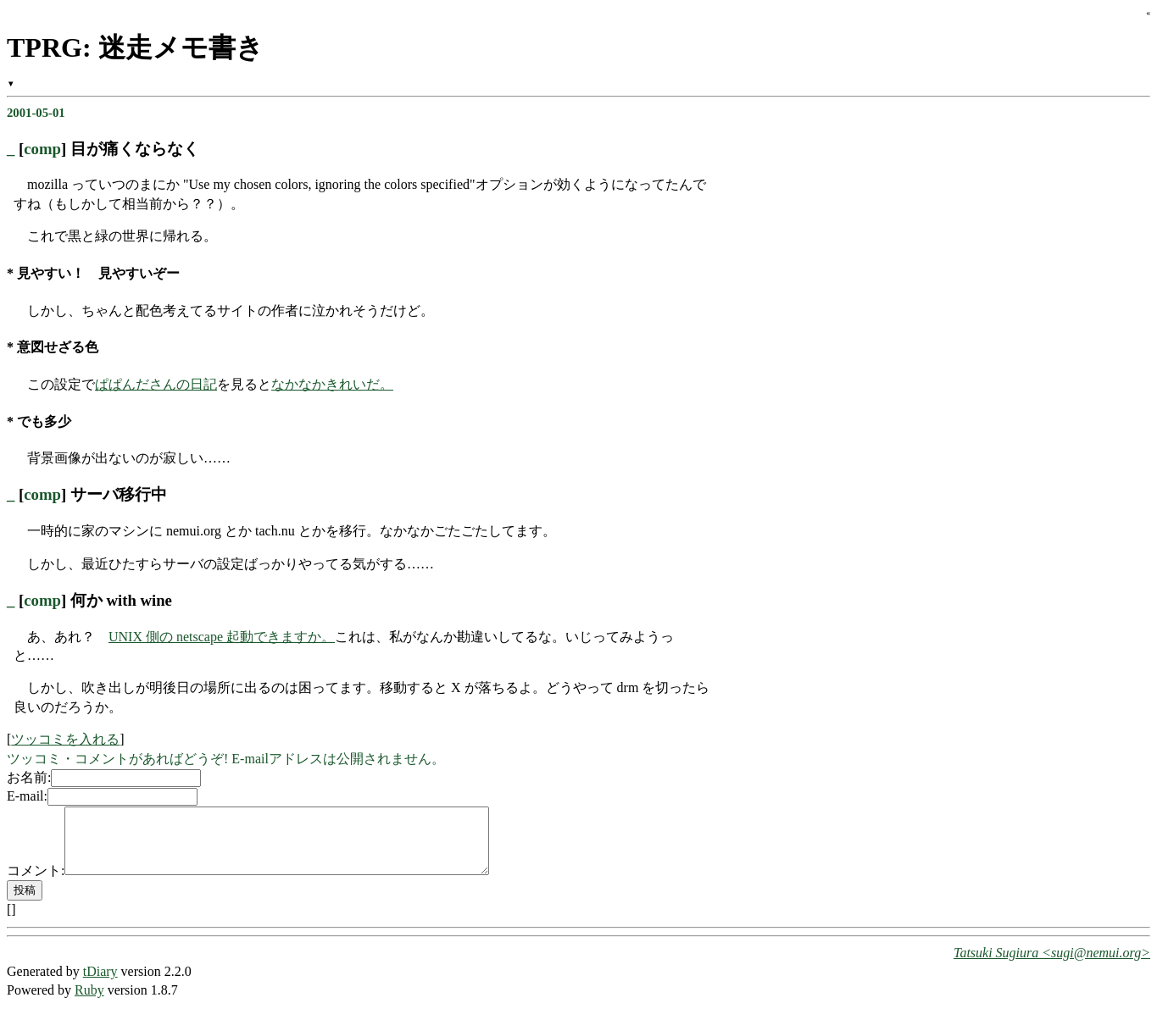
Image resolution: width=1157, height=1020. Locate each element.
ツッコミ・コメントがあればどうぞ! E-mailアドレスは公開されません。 (226, 758)
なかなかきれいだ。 (332, 384)
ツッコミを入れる (65, 739)
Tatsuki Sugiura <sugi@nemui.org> (1052, 965)
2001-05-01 (36, 112)
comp (42, 149)
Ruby (89, 1002)
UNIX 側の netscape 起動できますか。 (221, 636)
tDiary (100, 984)
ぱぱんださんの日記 (156, 384)
